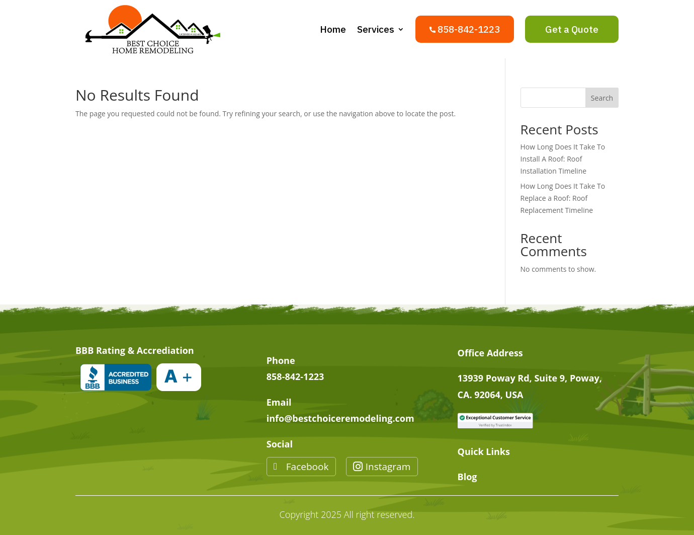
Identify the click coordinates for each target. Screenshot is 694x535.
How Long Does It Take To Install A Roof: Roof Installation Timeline (562, 159)
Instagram (388, 466)
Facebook (307, 466)
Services (375, 29)
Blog (467, 477)
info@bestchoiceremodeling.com (340, 418)
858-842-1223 (295, 376)
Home (333, 29)
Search (602, 98)
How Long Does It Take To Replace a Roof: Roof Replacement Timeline (562, 198)
